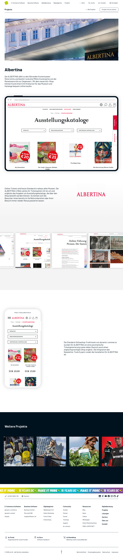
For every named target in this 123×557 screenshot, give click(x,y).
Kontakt (105, 524)
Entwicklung (47, 520)
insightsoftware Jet (30, 516)
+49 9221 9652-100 (11, 496)
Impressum (115, 552)
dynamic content (10, 513)
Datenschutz (106, 552)
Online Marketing (49, 513)
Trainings (66, 520)
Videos (85, 516)
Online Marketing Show (90, 523)
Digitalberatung (46, 3)
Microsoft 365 (28, 513)
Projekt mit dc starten (109, 9)
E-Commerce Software (18, 3)
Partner (65, 513)
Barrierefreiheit (81, 552)
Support (65, 523)
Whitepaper (86, 520)
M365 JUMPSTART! (89, 526)
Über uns (105, 520)
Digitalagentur (57, 3)
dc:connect (66, 526)
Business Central (29, 510)
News (84, 513)
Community (67, 506)
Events (65, 516)
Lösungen (105, 513)
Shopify (7, 516)
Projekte (67, 3)
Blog (84, 510)
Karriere (105, 517)
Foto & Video (47, 516)
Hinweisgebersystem (94, 552)
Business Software (33, 3)
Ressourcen (87, 506)
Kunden (65, 510)
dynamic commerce (11, 510)
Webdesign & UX (49, 510)
